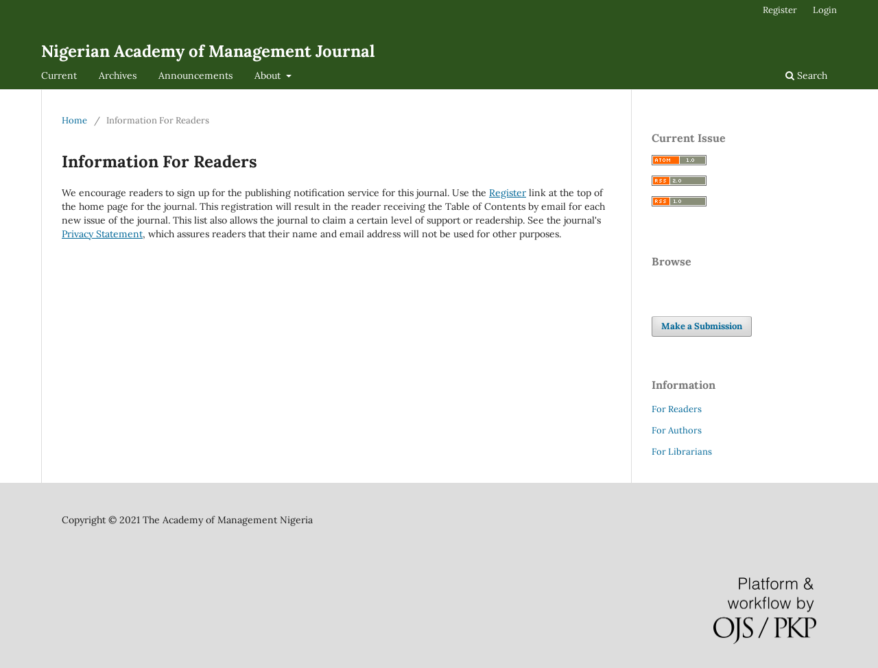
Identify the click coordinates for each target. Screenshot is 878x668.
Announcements (195, 75)
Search (806, 75)
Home (74, 120)
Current (59, 75)
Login (825, 10)
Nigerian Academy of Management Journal (208, 51)
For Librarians (682, 451)
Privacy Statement (102, 234)
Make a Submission (701, 326)
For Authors (677, 430)
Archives (118, 75)
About (268, 75)
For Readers (677, 409)
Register (780, 10)
